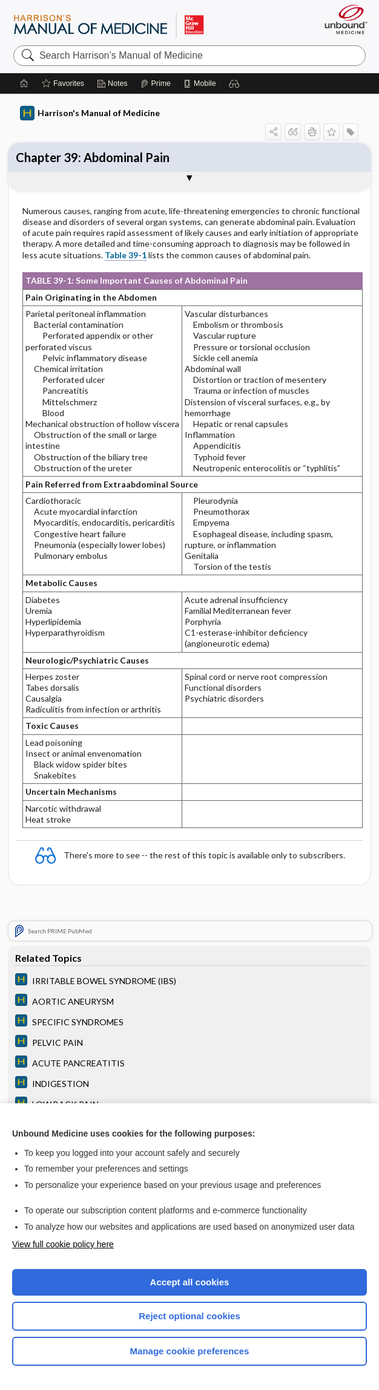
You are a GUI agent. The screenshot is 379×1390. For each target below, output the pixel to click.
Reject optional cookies (189, 1316)
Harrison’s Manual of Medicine (108, 24)
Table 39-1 (126, 255)
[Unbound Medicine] (342, 19)
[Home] (24, 83)
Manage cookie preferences (189, 1351)
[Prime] (155, 83)
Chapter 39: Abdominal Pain (93, 157)
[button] (234, 83)
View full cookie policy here (63, 1244)
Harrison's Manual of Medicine (90, 113)
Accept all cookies (189, 1282)
